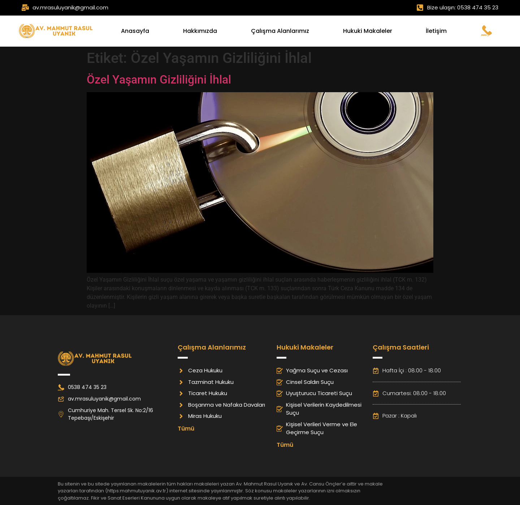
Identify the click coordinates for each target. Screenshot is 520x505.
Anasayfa (135, 31)
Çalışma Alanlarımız (280, 31)
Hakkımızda (200, 31)
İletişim (436, 31)
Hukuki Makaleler (367, 31)
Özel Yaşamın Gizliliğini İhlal (159, 79)
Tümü (186, 428)
